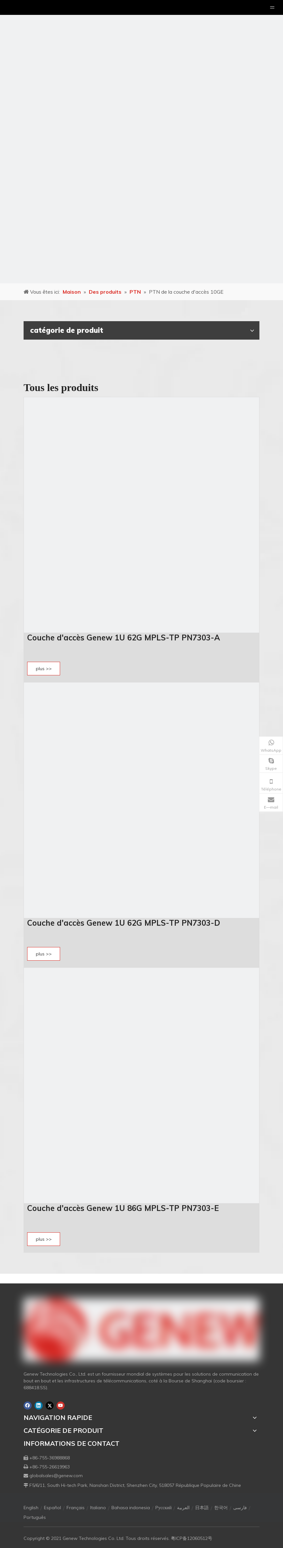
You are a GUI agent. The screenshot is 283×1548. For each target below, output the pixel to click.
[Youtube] (61, 1405)
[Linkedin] (39, 1405)
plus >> (44, 668)
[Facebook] (28, 1405)
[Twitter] (50, 1405)
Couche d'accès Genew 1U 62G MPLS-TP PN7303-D (123, 923)
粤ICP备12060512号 (191, 1538)
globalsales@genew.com (56, 1475)
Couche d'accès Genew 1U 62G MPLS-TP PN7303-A (123, 637)
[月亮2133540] (141, 141)
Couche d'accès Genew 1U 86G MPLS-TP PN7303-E (123, 1208)
